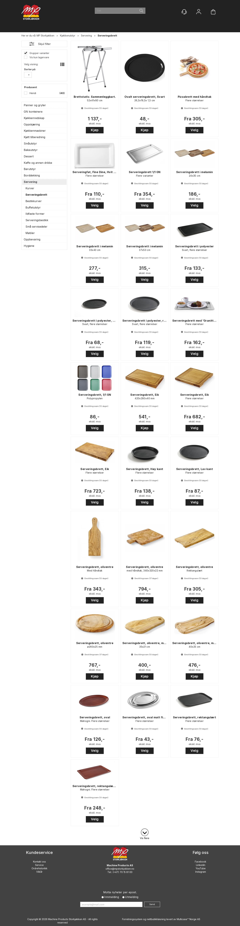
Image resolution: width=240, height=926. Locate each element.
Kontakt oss (39, 861)
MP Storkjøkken (45, 35)
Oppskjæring (32, 124)
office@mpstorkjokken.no (120, 868)
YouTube (201, 868)
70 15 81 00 (126, 872)
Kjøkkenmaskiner (35, 130)
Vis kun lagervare (39, 57)
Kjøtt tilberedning (34, 137)
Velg (194, 130)
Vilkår (39, 871)
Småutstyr (30, 143)
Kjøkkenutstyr (67, 35)
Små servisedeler (36, 226)
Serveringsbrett (107, 35)
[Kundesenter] (184, 12)
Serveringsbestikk (36, 220)
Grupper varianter (39, 53)
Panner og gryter (35, 105)
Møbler (30, 233)
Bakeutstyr (31, 150)
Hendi (32, 93)
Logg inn (198, 12)
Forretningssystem (132, 919)
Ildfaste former (35, 213)
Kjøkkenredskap (34, 118)
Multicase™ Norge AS (188, 919)
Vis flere (144, 838)
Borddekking (32, 175)
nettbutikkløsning (156, 919)
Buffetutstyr (33, 207)
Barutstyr (30, 169)
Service (39, 865)
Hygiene (29, 245)
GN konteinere (33, 111)
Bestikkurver (33, 201)
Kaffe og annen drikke (38, 162)
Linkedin (200, 865)
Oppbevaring (32, 239)
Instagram (200, 871)
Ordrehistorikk (39, 868)
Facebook (200, 861)
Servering (86, 35)
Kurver (29, 188)
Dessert (29, 156)
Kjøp (94, 130)
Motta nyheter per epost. (120, 892)
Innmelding (111, 897)
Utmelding (131, 897)
